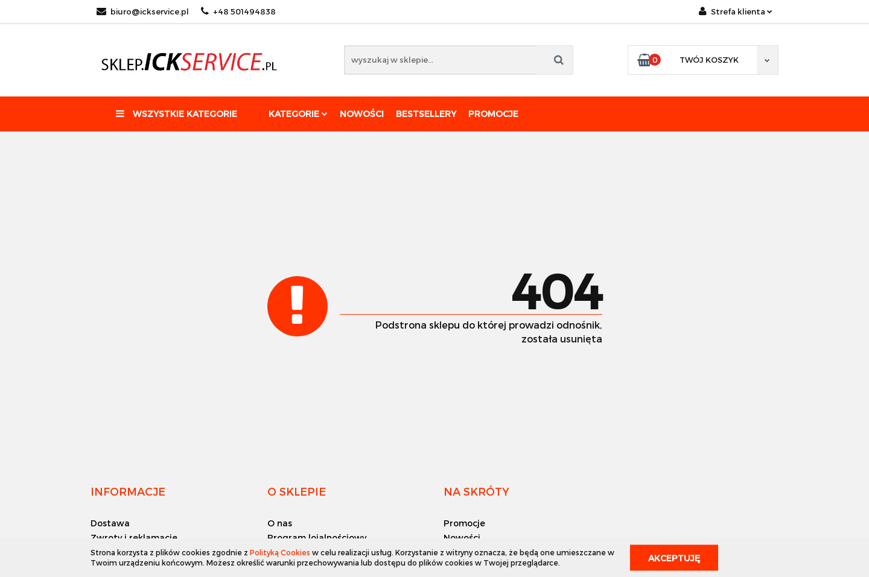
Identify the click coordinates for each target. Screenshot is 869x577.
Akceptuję (674, 557)
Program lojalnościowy (316, 537)
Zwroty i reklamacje (134, 537)
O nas (279, 523)
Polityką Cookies (280, 552)
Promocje (493, 114)
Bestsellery (426, 114)
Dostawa (110, 523)
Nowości (362, 114)
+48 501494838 (238, 11)
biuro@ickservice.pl (143, 11)
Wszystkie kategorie (176, 114)
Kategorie (298, 114)
